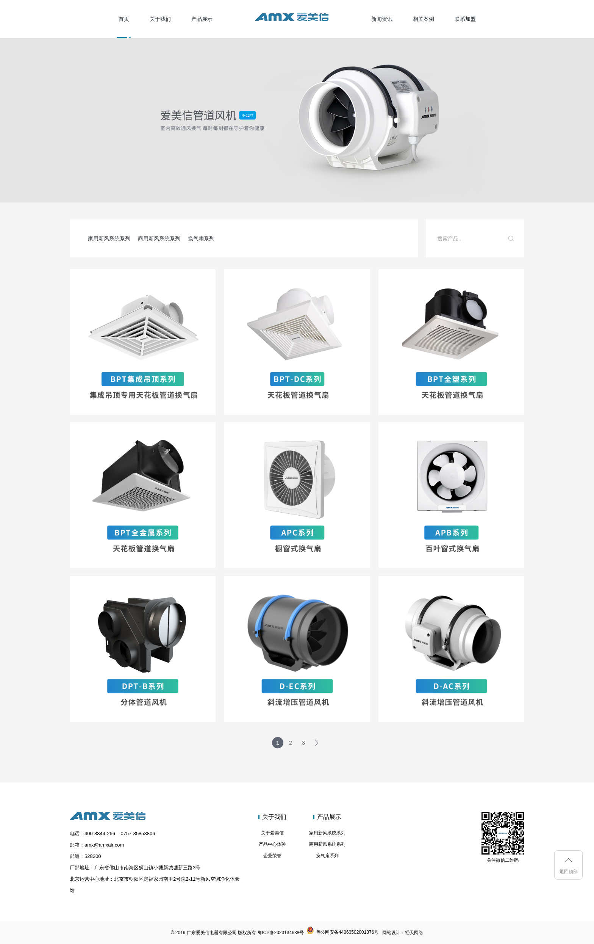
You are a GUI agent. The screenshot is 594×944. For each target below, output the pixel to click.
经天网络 (414, 932)
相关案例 (423, 19)
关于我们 (160, 19)
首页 (124, 19)
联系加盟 (465, 19)
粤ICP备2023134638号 (281, 932)
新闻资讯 (381, 19)
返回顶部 (569, 871)
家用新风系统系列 (109, 238)
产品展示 (202, 19)
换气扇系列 (201, 238)
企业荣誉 (272, 855)
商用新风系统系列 (159, 238)
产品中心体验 (272, 844)
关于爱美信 (272, 833)
